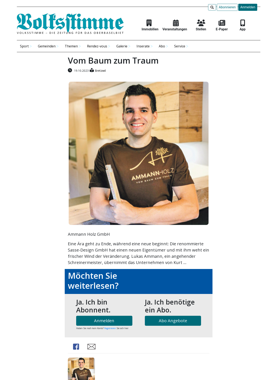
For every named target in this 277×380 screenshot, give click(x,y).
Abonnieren (227, 7)
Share (76, 346)
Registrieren (110, 328)
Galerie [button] (121, 46)
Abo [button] (162, 46)
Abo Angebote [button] (173, 320)
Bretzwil (100, 71)
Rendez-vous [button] (97, 46)
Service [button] (179, 46)
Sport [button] (24, 46)
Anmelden (247, 7)
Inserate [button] (143, 46)
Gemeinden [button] (47, 46)
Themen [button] (71, 46)
